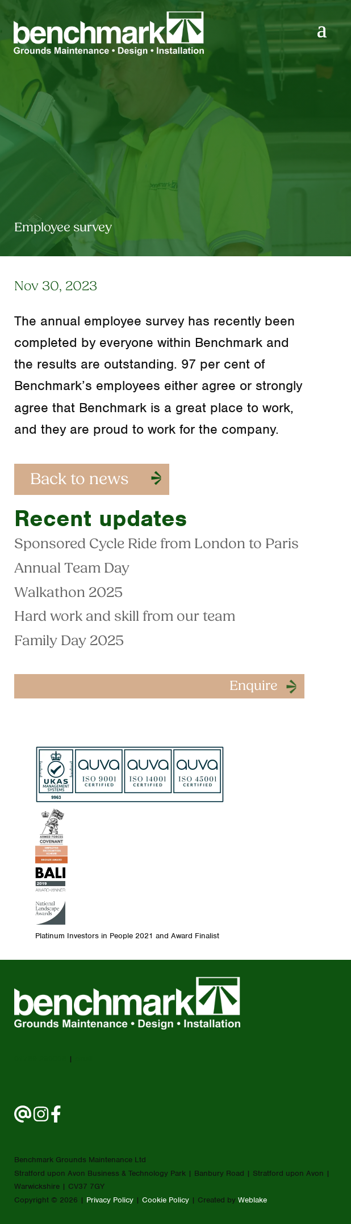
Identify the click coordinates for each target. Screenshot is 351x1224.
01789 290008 (40, 1059)
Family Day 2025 (69, 641)
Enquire (253, 686)
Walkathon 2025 (68, 593)
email (84, 1059)
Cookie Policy (165, 1200)
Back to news (79, 480)
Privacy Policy (109, 1200)
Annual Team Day (71, 569)
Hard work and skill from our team (124, 617)
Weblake (252, 1200)
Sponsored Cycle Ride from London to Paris (156, 544)
